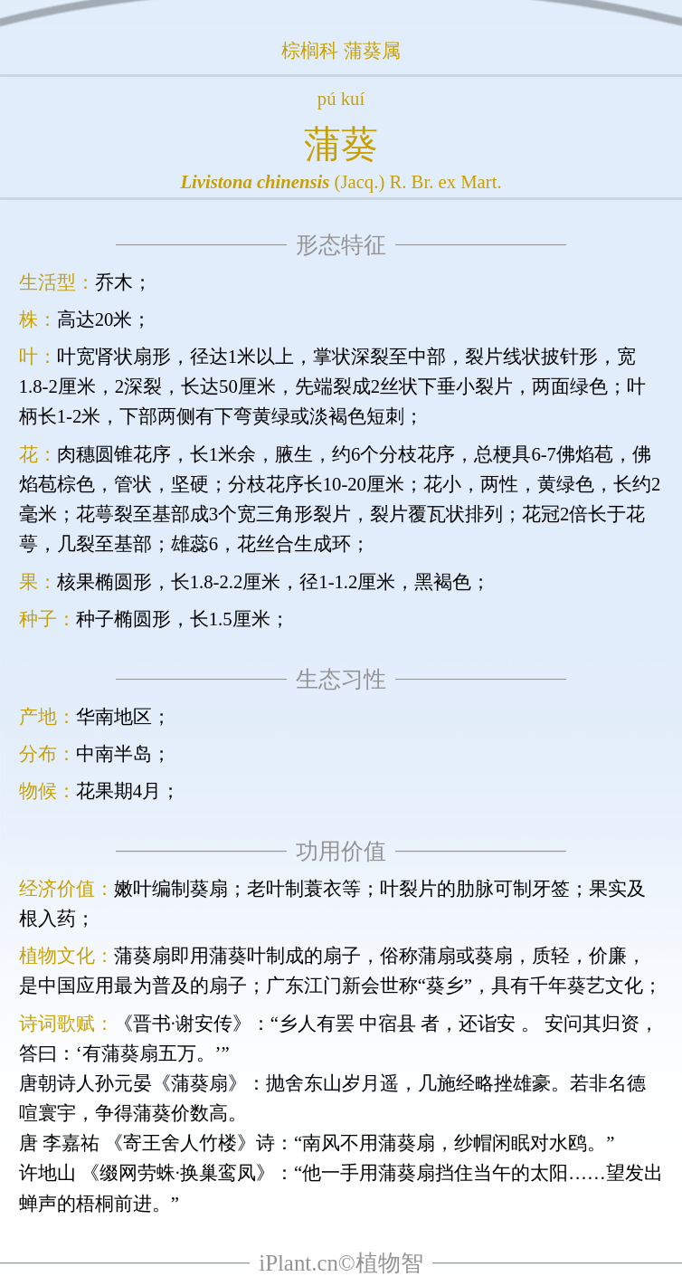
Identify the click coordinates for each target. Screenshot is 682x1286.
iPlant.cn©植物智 (340, 1263)
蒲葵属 (372, 51)
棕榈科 (309, 51)
